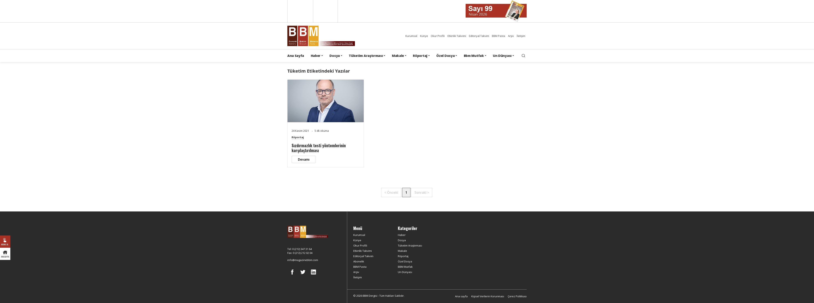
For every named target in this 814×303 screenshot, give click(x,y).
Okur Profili (438, 36)
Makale (402, 251)
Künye (424, 36)
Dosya (402, 240)
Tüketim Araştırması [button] (366, 55)
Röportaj (298, 137)
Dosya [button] (334, 55)
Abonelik (358, 261)
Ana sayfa (461, 296)
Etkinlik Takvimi (456, 36)
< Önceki (391, 192)
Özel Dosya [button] (445, 55)
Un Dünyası (405, 272)
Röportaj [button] (420, 55)
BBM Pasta (498, 36)
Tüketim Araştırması (410, 245)
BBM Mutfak (405, 267)
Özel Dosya (405, 261)
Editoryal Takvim (479, 36)
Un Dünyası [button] (502, 55)
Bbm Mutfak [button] (474, 55)
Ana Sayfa (295, 55)
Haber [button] (316, 55)
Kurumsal (411, 36)
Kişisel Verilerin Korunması (487, 296)
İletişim (521, 36)
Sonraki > (422, 192)
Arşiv (511, 36)
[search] (523, 55)
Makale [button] (398, 55)
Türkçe (325, 11)
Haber (402, 235)
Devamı (304, 159)
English (300, 11)
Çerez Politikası (517, 296)
